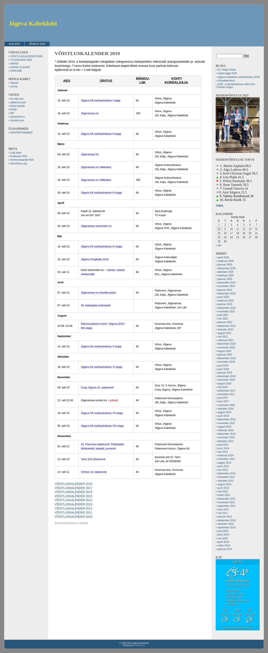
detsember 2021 (227, 326)
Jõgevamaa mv (90, 113)
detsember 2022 (227, 307)
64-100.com (16, 98)
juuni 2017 (223, 401)
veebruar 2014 (226, 455)
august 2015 (224, 426)
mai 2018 (223, 387)
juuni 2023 (223, 297)
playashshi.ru (17, 116)
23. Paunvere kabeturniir (95, 444)
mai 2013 (223, 469)
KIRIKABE (16, 70)
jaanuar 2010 (225, 549)
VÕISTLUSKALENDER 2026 (26, 56)
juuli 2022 (223, 315)
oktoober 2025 (226, 271)
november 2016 (226, 405)
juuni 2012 (223, 487)
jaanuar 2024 (225, 289)
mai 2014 (223, 451)
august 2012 (224, 484)
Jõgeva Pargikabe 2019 (94, 259)
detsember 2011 (227, 498)
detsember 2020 (227, 343)
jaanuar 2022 (225, 322)
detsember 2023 (227, 293)
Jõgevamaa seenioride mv (96, 226)
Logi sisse (15, 152)
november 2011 (226, 502)
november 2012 (226, 477)
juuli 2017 (223, 397)
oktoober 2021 (226, 329)
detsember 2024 (227, 282)
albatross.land (18, 102)
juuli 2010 (223, 531)
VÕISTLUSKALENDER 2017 (74, 488)
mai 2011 (223, 513)
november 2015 (226, 423)
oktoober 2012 (226, 480)
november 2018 (226, 379)
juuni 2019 (223, 369)
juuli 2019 (223, 365)
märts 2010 (224, 545)
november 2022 (226, 311)
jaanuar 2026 (225, 264)
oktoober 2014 (226, 441)
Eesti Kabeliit (17, 106)
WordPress (139, 645)
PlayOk (14, 82)
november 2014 (226, 437)
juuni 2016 (223, 415)
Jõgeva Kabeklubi (33, 23)
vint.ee (14, 86)
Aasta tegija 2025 (227, 73)
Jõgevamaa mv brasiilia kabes (98, 292)
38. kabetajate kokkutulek (96, 305)
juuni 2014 (223, 448)
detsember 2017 (227, 390)
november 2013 (226, 459)
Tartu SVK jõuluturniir (93, 459)
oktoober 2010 (226, 523)
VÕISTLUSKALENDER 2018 (73, 483)
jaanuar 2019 (225, 372)
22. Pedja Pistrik (227, 69)
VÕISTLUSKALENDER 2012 (73, 508)
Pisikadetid (117, 444)
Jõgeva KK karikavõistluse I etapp (100, 100)
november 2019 (226, 361)
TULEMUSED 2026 (21, 59)
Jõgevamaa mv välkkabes (96, 167)
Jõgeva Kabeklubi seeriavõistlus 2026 (239, 77)
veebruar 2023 (226, 300)
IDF (12, 113)
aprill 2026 (223, 257)
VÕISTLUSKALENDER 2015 (73, 496)
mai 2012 (223, 491)
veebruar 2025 (226, 275)
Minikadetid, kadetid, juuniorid (98, 448)
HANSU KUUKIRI (20, 67)
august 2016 (224, 412)
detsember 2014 (227, 433)
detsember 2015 (227, 419)
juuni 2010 (223, 534)
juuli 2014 (223, 444)
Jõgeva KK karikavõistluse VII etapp (102, 413)
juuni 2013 (223, 466)
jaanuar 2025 (225, 279)
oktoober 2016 (226, 408)
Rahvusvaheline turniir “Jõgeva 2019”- (103, 323)
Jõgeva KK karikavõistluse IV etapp (101, 246)
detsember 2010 (227, 520)
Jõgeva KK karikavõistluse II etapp (101, 133)
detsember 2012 (227, 473)
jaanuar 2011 (225, 516)
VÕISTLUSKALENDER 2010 (73, 516)
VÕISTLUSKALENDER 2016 (73, 492)
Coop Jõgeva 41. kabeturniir (97, 387)
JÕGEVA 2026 (37, 44)
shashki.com (17, 120)
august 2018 (224, 383)
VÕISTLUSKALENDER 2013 (73, 504)
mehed (111, 270)
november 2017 (226, 394)
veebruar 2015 (226, 430)
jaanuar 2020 (225, 354)
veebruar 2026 (226, 261)
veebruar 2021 (226, 340)
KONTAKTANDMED (21, 132)
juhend (114, 400)
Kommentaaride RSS (22, 159)
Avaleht (14, 44)
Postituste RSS (18, 156)
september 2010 (227, 527)
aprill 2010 (223, 542)
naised (120, 270)
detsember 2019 (227, 358)
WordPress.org (18, 163)
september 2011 (227, 505)
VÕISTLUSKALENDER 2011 (73, 512)
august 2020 (224, 351)
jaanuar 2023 (225, 304)
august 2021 (224, 333)
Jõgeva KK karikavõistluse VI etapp (101, 367)
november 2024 (226, 286)
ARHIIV (14, 63)
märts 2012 (224, 495)
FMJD (13, 109)
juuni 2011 (223, 509)
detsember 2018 (227, 376)
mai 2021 (223, 336)
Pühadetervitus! (226, 80)
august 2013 (224, 462)
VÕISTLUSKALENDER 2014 (73, 500)
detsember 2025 (227, 268)
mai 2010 (223, 538)
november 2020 (226, 347)
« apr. (219, 245)
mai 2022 (223, 318)
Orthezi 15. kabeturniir (94, 472)
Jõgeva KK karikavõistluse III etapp (101, 192)
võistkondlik (87, 274)
